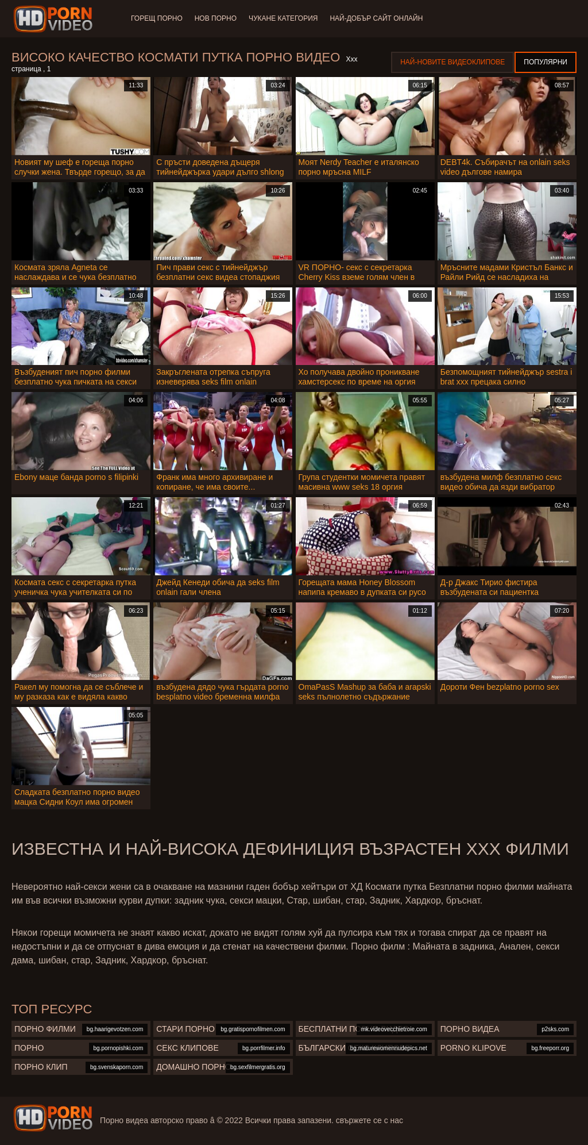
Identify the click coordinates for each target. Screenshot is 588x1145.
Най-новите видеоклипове (452, 62)
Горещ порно (157, 18)
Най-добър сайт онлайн (381, 18)
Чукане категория (286, 18)
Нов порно (217, 18)
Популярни (545, 62)
